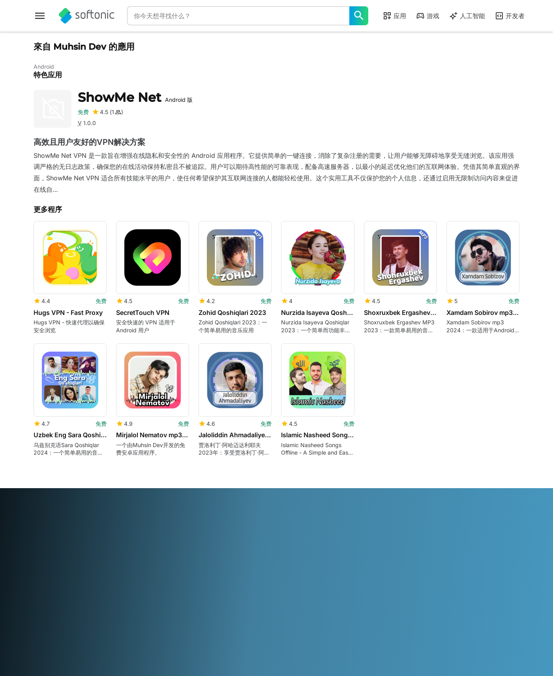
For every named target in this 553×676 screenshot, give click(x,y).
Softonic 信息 (50, 527)
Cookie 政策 (296, 570)
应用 (394, 16)
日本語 (222, 615)
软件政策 (168, 557)
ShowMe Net (135, 97)
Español (105, 615)
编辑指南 (45, 570)
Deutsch (60, 615)
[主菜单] (40, 16)
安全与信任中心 (53, 538)
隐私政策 (292, 560)
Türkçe (68, 626)
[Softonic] (86, 16)
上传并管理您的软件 (182, 546)
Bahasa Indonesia (166, 615)
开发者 (510, 16)
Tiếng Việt (94, 626)
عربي (40, 615)
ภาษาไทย (45, 626)
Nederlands (268, 615)
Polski (293, 615)
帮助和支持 (47, 549)
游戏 (427, 16)
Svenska (371, 615)
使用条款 (292, 549)
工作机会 (45, 560)
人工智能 (467, 16)
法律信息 (292, 538)
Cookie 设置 (296, 582)
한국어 (241, 615)
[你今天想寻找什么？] (358, 15)
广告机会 (168, 567)
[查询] (238, 15)
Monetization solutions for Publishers (190, 531)
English (83, 615)
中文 (115, 626)
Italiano (201, 615)
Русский (345, 615)
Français (129, 615)
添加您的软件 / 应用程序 (64, 582)
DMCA (289, 527)
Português (317, 615)
